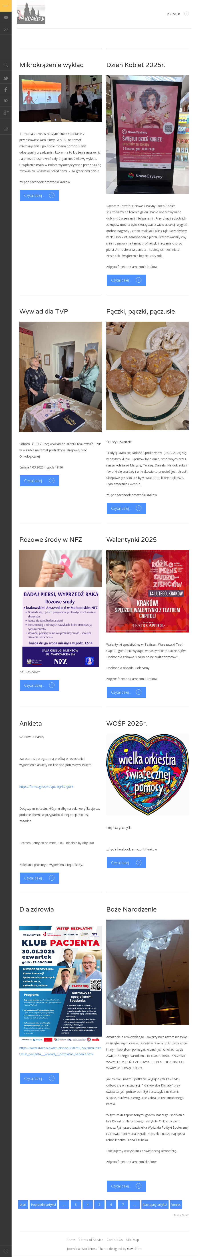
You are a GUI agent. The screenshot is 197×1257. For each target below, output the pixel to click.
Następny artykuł (155, 1204)
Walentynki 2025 (131, 540)
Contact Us (115, 1240)
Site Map (132, 1240)
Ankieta (30, 723)
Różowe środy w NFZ (50, 540)
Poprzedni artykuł (43, 1204)
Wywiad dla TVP (43, 311)
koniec (176, 1204)
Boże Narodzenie (131, 909)
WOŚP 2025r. (126, 723)
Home (70, 1240)
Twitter (6, 78)
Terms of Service (91, 1240)
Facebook (6, 89)
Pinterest (6, 101)
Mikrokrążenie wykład (51, 65)
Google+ (6, 112)
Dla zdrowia (36, 909)
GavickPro (134, 1249)
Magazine (31, 12)
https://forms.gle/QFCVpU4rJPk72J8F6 (46, 787)
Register (178, 14)
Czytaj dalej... (34, 195)
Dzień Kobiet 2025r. (135, 65)
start (23, 1204)
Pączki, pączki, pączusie (140, 311)
